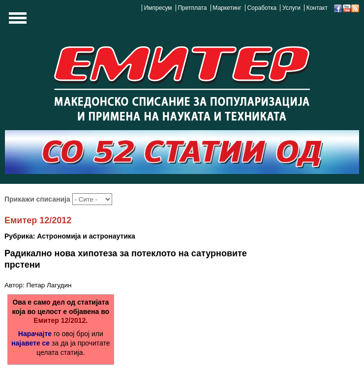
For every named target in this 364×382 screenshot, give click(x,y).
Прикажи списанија (38, 199)
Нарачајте (35, 334)
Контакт (317, 7)
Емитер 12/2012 (37, 220)
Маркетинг (226, 7)
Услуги (291, 7)
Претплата (192, 7)
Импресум (158, 7)
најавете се (30, 343)
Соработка (261, 7)
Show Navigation (16, 21)
